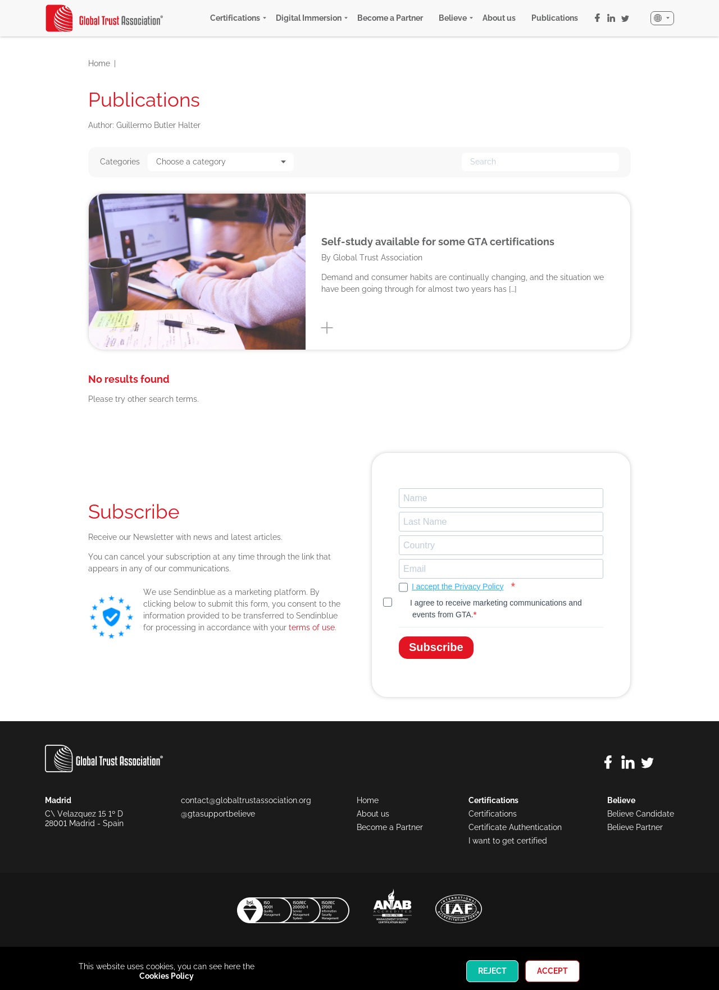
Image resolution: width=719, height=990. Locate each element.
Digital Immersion (309, 17)
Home (99, 63)
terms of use (312, 627)
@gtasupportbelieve (218, 813)
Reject (492, 970)
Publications (554, 17)
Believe (453, 17)
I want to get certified (507, 840)
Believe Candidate (640, 813)
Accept (552, 970)
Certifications (235, 17)
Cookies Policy (166, 975)
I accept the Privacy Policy (457, 586)
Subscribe (436, 647)
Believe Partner (635, 827)
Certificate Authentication (515, 827)
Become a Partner (390, 17)
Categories (120, 161)
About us (499, 17)
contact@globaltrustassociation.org (246, 800)
